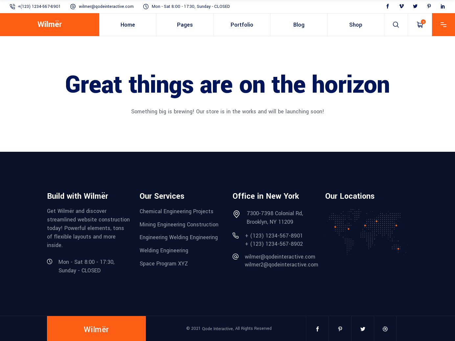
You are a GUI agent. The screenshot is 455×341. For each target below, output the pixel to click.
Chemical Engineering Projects (177, 211)
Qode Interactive (217, 329)
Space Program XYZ (164, 263)
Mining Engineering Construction (179, 224)
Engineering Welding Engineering (179, 237)
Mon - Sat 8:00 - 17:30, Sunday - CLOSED (191, 7)
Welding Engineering (164, 250)
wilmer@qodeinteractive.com (106, 7)
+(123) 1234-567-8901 (39, 7)
